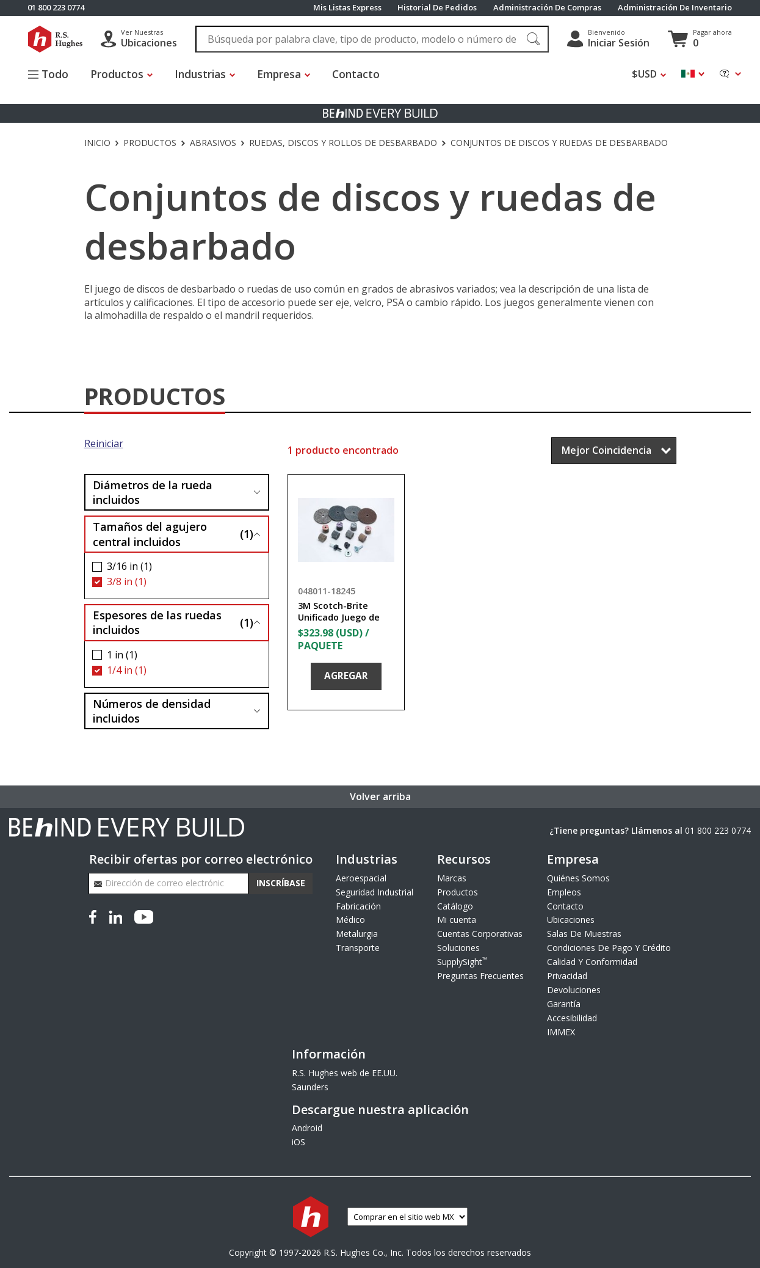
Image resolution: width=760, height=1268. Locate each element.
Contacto (356, 74)
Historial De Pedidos (437, 7)
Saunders (310, 1087)
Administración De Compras (547, 7)
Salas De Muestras (584, 933)
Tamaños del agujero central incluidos (173, 533)
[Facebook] (95, 915)
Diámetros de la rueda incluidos (152, 492)
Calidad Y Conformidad (592, 961)
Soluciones (458, 947)
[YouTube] (143, 915)
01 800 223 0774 (718, 830)
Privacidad (567, 976)
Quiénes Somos (578, 878)
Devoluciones (574, 990)
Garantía (564, 1004)
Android (307, 1128)
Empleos (564, 892)
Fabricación (358, 906)
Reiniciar (103, 443)
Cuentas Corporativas (480, 933)
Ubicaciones (571, 919)
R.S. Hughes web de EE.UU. (344, 1073)
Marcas (451, 878)
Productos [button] (116, 74)
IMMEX (561, 1032)
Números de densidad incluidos (152, 711)
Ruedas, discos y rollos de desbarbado (343, 142)
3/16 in (129, 566)
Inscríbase (280, 883)
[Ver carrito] (700, 39)
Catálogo (455, 906)
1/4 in (127, 670)
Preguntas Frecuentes (480, 976)
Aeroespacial (361, 878)
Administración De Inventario (675, 7)
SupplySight (462, 961)
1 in (122, 655)
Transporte (358, 947)
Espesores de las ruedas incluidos (173, 622)
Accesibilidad (572, 1018)
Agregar (346, 675)
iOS (298, 1142)
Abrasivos (213, 142)
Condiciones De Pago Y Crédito (609, 947)
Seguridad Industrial (374, 892)
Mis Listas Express (347, 7)
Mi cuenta (456, 919)
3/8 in (127, 581)
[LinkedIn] (115, 915)
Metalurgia (357, 933)
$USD (644, 74)
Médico (350, 919)
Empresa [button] (279, 74)
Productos (149, 142)
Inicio (97, 142)
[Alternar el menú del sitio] (53, 75)
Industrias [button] (200, 74)
